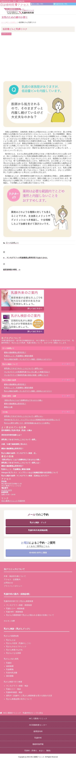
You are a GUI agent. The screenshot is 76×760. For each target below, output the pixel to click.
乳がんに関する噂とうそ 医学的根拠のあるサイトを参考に (27, 423)
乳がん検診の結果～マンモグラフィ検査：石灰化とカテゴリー (28, 359)
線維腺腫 (10, 666)
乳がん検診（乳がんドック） (17, 629)
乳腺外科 (38, 738)
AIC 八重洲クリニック (38, 718)
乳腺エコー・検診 (13, 689)
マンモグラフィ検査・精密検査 (19, 605)
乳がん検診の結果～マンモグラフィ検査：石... (19, 453)
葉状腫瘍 (10, 676)
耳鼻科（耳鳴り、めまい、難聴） (38, 751)
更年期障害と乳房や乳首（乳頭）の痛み (16, 430)
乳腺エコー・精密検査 (15, 608)
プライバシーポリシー (13, 586)
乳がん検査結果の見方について (19, 699)
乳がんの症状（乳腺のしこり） (19, 643)
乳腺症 (9, 663)
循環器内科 (38, 731)
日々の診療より (12, 243)
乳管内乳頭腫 (11, 673)
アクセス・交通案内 (12, 579)
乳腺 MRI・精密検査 (14, 612)
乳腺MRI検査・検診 (14, 692)
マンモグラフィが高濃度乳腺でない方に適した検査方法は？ (27, 372)
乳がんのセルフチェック (16, 646)
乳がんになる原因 (13, 653)
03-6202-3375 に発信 (38, 553)
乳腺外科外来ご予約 (60, 4)
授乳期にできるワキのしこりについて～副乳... (19, 439)
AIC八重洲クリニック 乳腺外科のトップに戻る (23, 713)
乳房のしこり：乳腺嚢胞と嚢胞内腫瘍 (18, 356)
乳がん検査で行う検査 (13, 682)
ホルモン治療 (9, 621)
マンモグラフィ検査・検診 (17, 686)
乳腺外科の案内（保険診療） (17, 594)
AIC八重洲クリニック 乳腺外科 (13, 501)
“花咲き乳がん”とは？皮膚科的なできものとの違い (23, 400)
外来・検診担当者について (15, 576)
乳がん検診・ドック (38, 522)
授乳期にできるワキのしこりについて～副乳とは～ (23, 368)
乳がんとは (10, 640)
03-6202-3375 (6, 490)
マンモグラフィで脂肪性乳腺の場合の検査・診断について (26, 375)
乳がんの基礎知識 (11, 636)
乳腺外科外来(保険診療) (38, 530)
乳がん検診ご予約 (37, 4)
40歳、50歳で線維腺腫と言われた (14, 444)
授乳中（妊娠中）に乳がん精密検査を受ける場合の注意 (29, 696)
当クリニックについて (14, 569)
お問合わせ (8, 583)
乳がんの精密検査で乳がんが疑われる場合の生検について (30, 615)
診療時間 (7, 4)
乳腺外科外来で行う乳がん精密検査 (18, 601)
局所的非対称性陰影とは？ (11, 435)
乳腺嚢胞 (10, 669)
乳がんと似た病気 (11, 659)
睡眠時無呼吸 (38, 744)
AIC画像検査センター (38, 725)
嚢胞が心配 (8, 407)
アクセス (22, 4)
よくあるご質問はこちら (38, 546)
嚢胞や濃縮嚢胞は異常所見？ (15, 352)
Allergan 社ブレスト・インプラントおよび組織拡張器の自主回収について (32, 420)
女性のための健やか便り (15, 17)
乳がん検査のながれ (14, 650)
